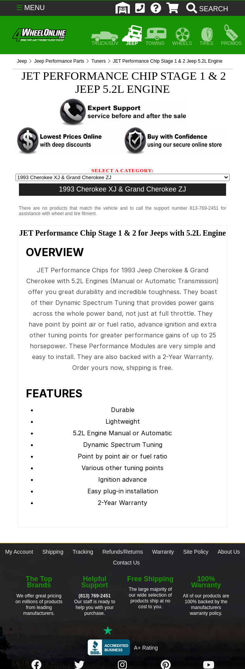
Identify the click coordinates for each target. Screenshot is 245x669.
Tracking (83, 552)
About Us (229, 552)
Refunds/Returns (122, 552)
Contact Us (126, 562)
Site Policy (195, 552)
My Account (19, 552)
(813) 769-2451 (94, 596)
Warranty (163, 552)
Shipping (52, 552)
